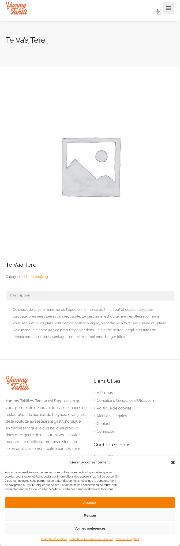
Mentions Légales (127, 539)
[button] (173, 462)
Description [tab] (20, 295)
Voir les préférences (90, 528)
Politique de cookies (54, 539)
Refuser (90, 515)
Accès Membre (159, 11)
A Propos (105, 393)
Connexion (106, 431)
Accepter (90, 502)
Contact (103, 423)
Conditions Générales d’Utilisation (91, 539)
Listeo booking (36, 277)
